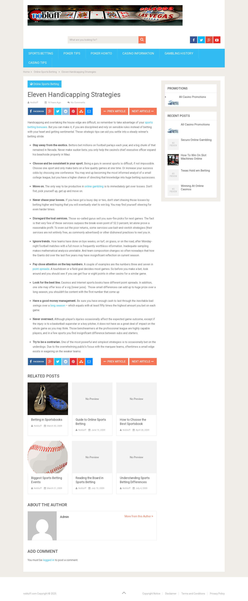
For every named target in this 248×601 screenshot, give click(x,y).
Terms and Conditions (193, 593)
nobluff (34, 102)
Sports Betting (40, 53)
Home (26, 71)
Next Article (143, 111)
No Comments (78, 102)
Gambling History (179, 53)
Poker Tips (72, 53)
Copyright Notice (151, 593)
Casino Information (138, 53)
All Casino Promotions (192, 97)
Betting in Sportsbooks (46, 419)
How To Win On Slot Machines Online (193, 156)
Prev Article (115, 111)
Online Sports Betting (45, 71)
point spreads (41, 269)
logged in (48, 560)
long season (57, 305)
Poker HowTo (101, 53)
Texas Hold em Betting (195, 170)
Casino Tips (37, 62)
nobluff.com (30, 593)
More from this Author (139, 516)
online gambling (94, 186)
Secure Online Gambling (196, 140)
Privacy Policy (217, 593)
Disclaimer (171, 593)
